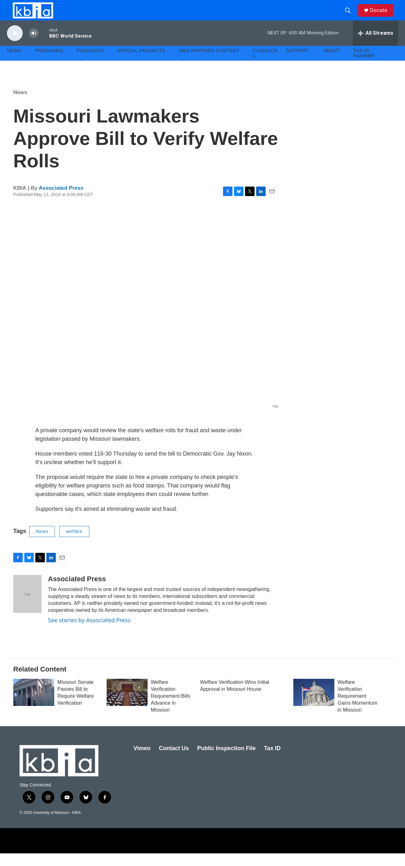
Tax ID (272, 761)
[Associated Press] (27, 606)
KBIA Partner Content (209, 63)
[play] (15, 46)
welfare (74, 543)
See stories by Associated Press (89, 632)
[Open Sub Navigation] (11, 73)
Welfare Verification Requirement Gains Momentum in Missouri (357, 708)
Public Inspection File (226, 761)
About (331, 63)
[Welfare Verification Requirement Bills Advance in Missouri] (127, 705)
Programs (49, 63)
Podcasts (90, 63)
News (20, 105)
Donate (382, 16)
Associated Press (61, 201)
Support (297, 63)
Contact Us (174, 761)
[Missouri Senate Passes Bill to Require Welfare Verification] (33, 705)
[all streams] (375, 45)
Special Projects (141, 63)
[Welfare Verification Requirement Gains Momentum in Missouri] (313, 705)
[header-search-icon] (350, 17)
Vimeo (141, 761)
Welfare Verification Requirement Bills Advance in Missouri (170, 708)
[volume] (33, 46)
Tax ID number (364, 66)
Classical (265, 66)
